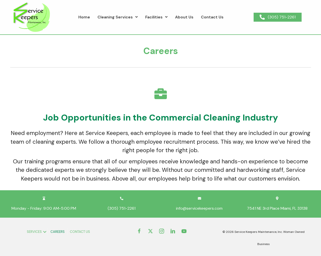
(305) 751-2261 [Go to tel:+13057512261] (122, 208)
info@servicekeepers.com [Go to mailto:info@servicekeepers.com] (199, 208)
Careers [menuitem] (57, 232)
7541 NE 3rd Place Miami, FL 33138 (277, 208)
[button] (45, 232)
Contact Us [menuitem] (80, 232)
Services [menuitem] (34, 232)
